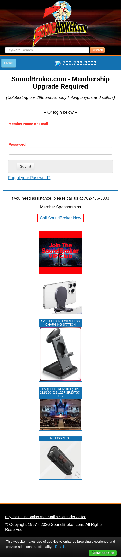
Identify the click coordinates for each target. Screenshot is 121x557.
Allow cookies (102, 553)
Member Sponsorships (60, 207)
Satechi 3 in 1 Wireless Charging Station (60, 322)
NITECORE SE (60, 438)
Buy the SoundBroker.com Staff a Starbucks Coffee (45, 517)
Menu (8, 63)
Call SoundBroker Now (60, 218)
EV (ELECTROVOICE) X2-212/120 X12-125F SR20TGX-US (60, 392)
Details (60, 547)
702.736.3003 (79, 63)
